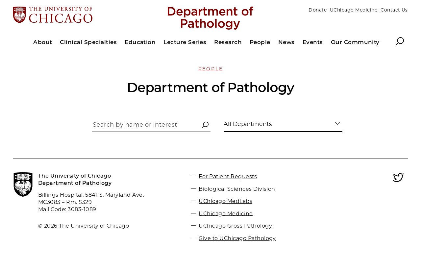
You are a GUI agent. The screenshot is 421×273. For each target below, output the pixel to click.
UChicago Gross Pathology (235, 226)
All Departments (248, 123)
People (210, 69)
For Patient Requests (228, 176)
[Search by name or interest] (151, 126)
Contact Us (394, 10)
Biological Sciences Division (237, 189)
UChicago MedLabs (225, 201)
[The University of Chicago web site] (77, 15)
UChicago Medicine (353, 10)
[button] (205, 125)
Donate (318, 10)
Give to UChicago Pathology (237, 238)
